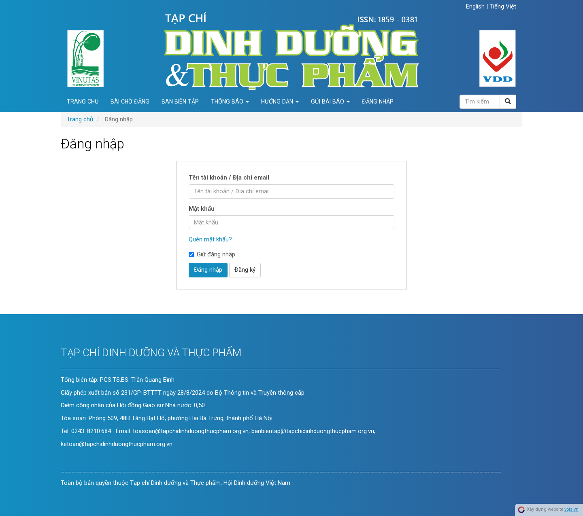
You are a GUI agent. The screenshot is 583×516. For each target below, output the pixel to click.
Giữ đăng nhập (212, 254)
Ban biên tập (180, 101)
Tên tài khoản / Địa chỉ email (229, 177)
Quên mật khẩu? (210, 239)
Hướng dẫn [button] (280, 101)
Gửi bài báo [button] (330, 101)
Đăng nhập (378, 101)
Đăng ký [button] (244, 269)
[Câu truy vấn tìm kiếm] (480, 102)
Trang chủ (82, 101)
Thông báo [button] (230, 101)
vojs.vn (571, 509)
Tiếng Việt (502, 6)
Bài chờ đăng (130, 101)
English (476, 6)
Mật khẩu (202, 208)
